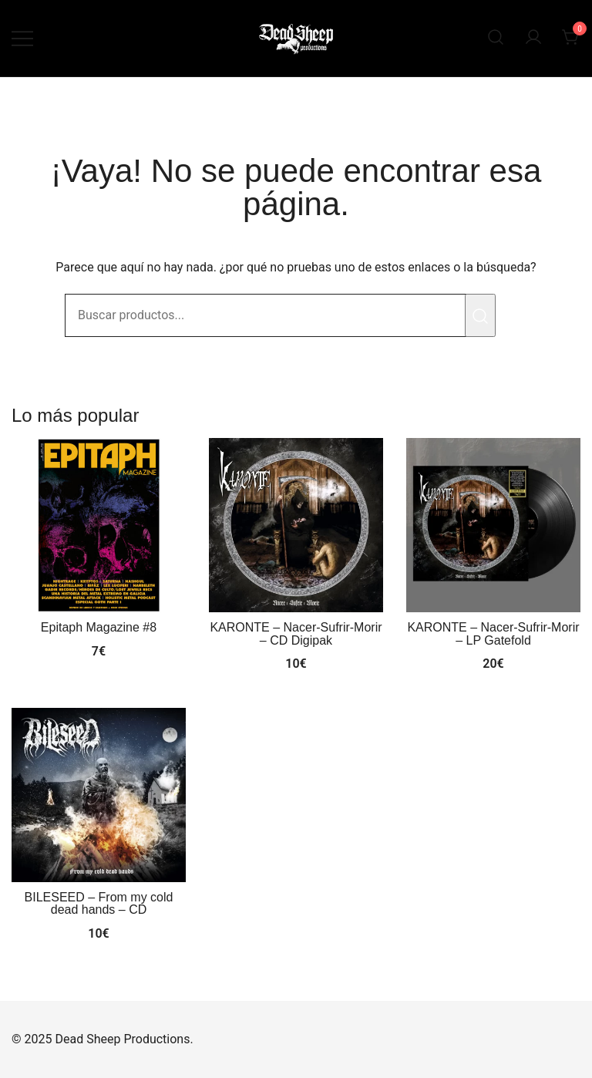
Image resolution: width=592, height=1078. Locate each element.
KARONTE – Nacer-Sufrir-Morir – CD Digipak (296, 633)
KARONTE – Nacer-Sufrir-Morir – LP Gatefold (493, 633)
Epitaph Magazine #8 (98, 627)
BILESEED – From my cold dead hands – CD (99, 903)
